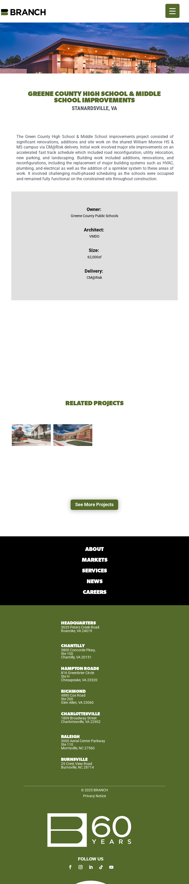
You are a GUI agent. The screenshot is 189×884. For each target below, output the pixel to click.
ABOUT (94, 549)
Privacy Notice (94, 796)
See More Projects (94, 504)
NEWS (95, 581)
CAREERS (94, 592)
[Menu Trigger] (172, 11)
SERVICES (94, 570)
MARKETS (94, 560)
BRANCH (101, 790)
